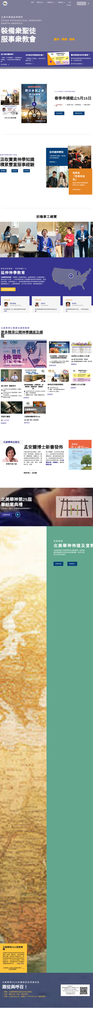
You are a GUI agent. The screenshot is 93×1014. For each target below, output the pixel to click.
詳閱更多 (26, 397)
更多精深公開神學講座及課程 (22, 334)
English (69, 5)
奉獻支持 (61, 2)
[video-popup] (34, 104)
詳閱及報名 (52, 365)
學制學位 (51, 2)
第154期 (20, 963)
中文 (69, 2)
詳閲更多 (3, 423)
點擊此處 (48, 464)
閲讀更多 (74, 364)
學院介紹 (40, 2)
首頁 (32, 2)
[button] (58, 357)
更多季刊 (27, 422)
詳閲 (5, 311)
